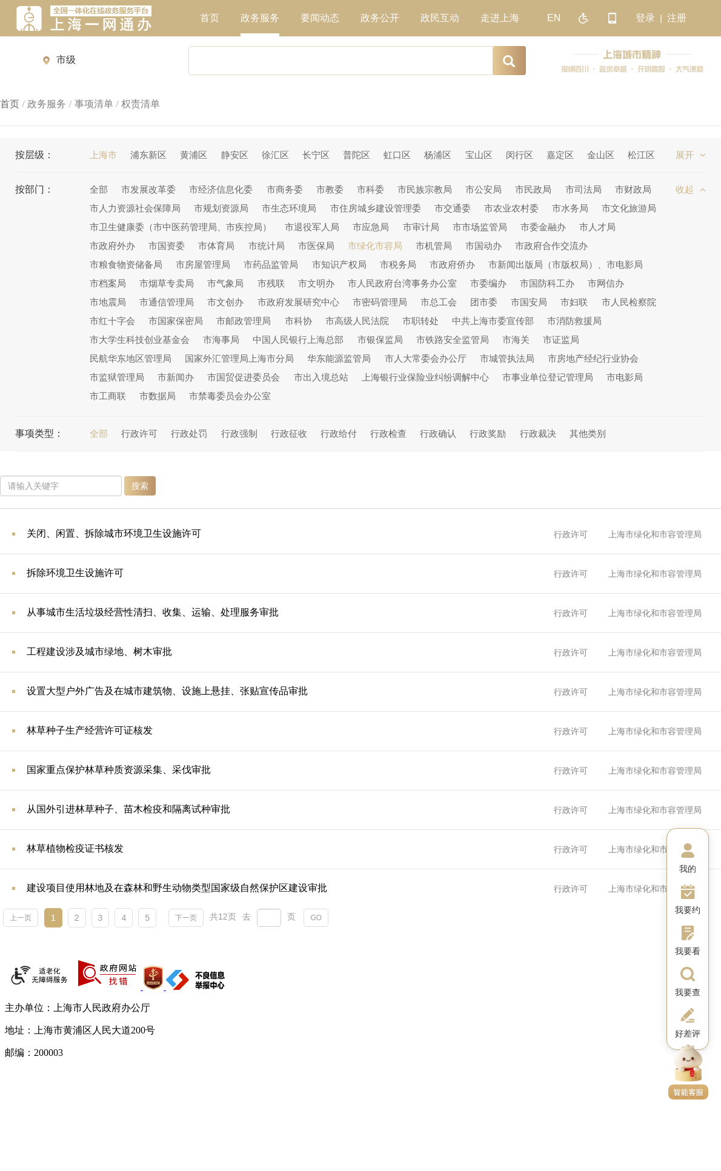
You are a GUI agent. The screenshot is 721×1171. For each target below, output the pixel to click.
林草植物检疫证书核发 (75, 848)
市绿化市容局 (375, 246)
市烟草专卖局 (166, 283)
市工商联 (108, 396)
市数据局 (157, 396)
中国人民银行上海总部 (298, 339)
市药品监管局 (271, 264)
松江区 (641, 155)
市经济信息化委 (221, 189)
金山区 (600, 155)
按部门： (34, 189)
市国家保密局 (175, 321)
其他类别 (588, 433)
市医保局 (316, 246)
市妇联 (574, 302)
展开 (691, 155)
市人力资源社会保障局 (135, 208)
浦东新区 (148, 155)
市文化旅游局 (629, 208)
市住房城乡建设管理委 (375, 208)
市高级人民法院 (357, 321)
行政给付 (339, 433)
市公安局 (483, 189)
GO (316, 918)
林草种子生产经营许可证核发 (90, 730)
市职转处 (420, 321)
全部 (99, 189)
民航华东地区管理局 (130, 358)
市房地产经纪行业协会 (593, 358)
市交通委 (452, 208)
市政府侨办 (452, 264)
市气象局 (225, 283)
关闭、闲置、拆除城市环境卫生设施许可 (114, 533)
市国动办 (483, 246)
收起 (691, 189)
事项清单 (94, 104)
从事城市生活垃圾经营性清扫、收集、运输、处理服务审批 (153, 612)
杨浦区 (437, 155)
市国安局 (529, 302)
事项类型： (39, 433)
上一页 (21, 918)
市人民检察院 (629, 302)
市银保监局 (380, 339)
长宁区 (316, 155)
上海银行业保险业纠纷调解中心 (425, 377)
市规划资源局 (221, 208)
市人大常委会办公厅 (426, 358)
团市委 (483, 302)
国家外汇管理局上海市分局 (239, 358)
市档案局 (108, 283)
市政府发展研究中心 (298, 302)
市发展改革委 (148, 189)
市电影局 (624, 377)
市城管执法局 (507, 358)
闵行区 (519, 155)
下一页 (186, 918)
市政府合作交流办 (551, 246)
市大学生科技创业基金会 (140, 339)
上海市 (103, 155)
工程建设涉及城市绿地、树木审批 (99, 651)
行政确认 (438, 433)
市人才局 (597, 227)
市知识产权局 (339, 264)
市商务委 (285, 189)
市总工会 (438, 302)
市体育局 (216, 246)
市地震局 (108, 302)
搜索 (139, 486)
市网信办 (606, 283)
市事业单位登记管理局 (547, 377)
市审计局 (421, 227)
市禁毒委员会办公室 (230, 396)
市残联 (271, 283)
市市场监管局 (480, 227)
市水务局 (570, 208)
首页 (9, 104)
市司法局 (583, 189)
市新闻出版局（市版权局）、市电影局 (565, 264)
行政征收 (289, 433)
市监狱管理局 (117, 377)
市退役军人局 (312, 227)
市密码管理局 (380, 302)
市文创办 (225, 302)
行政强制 (239, 433)
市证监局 (561, 339)
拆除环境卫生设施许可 (75, 573)
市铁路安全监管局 (452, 339)
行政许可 (139, 433)
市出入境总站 (321, 377)
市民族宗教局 (424, 189)
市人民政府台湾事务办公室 (402, 283)
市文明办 (316, 283)
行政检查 (388, 433)
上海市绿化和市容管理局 (655, 534)
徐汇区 (275, 155)
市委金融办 (543, 227)
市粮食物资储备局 (126, 264)
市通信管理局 (166, 302)
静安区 (234, 155)
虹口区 (397, 155)
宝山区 (479, 155)
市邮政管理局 (243, 321)
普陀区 (356, 155)
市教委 (330, 189)
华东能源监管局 (339, 358)
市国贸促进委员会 (243, 377)
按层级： (34, 155)
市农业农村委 (511, 208)
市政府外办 (112, 246)
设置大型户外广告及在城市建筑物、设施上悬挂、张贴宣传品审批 (167, 691)
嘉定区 (560, 155)
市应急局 (371, 227)
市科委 (370, 189)
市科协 (298, 321)
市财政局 (633, 189)
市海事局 (221, 339)
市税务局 (398, 264)
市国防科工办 (547, 283)
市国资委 (166, 246)
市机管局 (434, 246)
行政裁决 (538, 433)
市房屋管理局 (203, 264)
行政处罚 (189, 433)
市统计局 (266, 246)
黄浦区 (193, 155)
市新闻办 (176, 377)
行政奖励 (488, 433)
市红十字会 (112, 321)
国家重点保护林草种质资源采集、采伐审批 (119, 770)
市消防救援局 (574, 321)
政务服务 (46, 104)
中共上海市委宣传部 (493, 321)
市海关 (516, 339)
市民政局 (533, 189)
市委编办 (488, 283)
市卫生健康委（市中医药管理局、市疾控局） (180, 227)
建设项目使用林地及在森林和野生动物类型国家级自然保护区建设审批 (177, 888)
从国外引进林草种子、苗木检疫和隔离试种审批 (128, 809)
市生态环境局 (289, 208)
